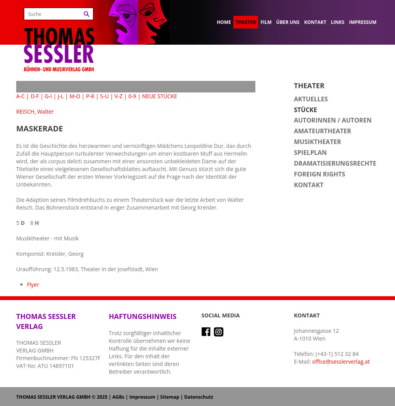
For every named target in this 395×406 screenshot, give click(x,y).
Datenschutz (198, 397)
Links (337, 22)
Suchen (86, 14)
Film (266, 22)
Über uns (287, 22)
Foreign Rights (319, 174)
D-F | (36, 96)
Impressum (362, 22)
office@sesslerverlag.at (341, 361)
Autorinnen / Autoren (333, 120)
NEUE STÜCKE (159, 96)
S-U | (106, 96)
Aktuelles (311, 99)
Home (224, 22)
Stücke (305, 110)
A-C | (22, 96)
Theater (246, 22)
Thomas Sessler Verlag (59, 38)
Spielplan (310, 152)
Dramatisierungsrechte (335, 163)
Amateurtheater (322, 131)
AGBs (118, 397)
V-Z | (121, 96)
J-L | (63, 96)
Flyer (33, 284)
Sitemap (169, 397)
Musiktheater (317, 142)
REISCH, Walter (35, 111)
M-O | (76, 96)
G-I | (50, 96)
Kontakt (315, 22)
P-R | (92, 96)
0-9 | (134, 96)
